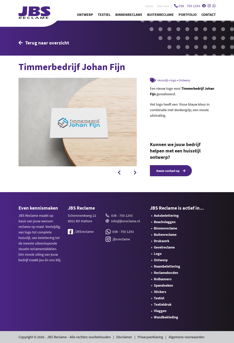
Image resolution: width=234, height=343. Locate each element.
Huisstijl (162, 80)
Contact (208, 14)
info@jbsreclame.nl (125, 221)
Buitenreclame (160, 14)
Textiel (104, 14)
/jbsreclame (118, 239)
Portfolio (188, 14)
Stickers (160, 291)
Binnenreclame (128, 14)
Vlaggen (160, 310)
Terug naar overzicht (43, 43)
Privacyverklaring (150, 337)
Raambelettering (167, 266)
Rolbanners (163, 279)
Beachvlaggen (165, 222)
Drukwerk (161, 241)
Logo (158, 253)
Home (149, 6)
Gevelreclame (164, 247)
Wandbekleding (166, 317)
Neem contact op (170, 170)
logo (173, 80)
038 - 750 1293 (122, 215)
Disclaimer (124, 337)
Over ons (163, 6)
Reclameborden (166, 272)
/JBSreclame (81, 232)
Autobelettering (166, 215)
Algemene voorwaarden (186, 337)
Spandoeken (163, 285)
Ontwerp (85, 14)
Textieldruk (163, 304)
